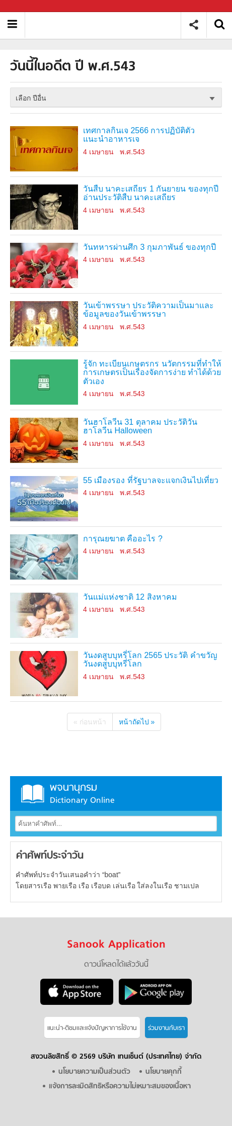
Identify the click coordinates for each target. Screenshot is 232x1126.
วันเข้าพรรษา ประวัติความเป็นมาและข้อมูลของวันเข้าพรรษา (148, 310)
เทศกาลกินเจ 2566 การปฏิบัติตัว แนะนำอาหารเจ (139, 135)
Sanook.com (30, 6)
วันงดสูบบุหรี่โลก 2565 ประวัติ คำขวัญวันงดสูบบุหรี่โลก (150, 660)
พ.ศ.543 (132, 152)
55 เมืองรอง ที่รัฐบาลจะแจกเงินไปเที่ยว (150, 480)
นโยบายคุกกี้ (163, 1072)
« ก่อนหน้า (89, 722)
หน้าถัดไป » (137, 722)
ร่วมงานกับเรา (166, 1028)
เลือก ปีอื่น (31, 98)
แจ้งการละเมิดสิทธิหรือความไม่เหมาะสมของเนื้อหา (120, 1086)
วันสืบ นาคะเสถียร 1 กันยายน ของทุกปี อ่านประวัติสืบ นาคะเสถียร (150, 193)
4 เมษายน (98, 152)
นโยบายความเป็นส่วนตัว (94, 1072)
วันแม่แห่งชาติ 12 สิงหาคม (130, 597)
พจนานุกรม (116, 793)
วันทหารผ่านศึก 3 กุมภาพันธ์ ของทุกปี (149, 247)
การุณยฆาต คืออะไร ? (123, 538)
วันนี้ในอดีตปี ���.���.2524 (106, 25)
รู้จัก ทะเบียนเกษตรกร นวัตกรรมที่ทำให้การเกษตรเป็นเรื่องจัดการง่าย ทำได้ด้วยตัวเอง (152, 372)
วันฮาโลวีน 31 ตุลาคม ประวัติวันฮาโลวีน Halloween (140, 426)
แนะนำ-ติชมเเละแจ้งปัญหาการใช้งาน (92, 1028)
